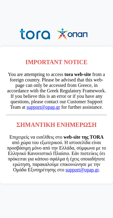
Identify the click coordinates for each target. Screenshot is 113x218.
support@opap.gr (43, 107)
